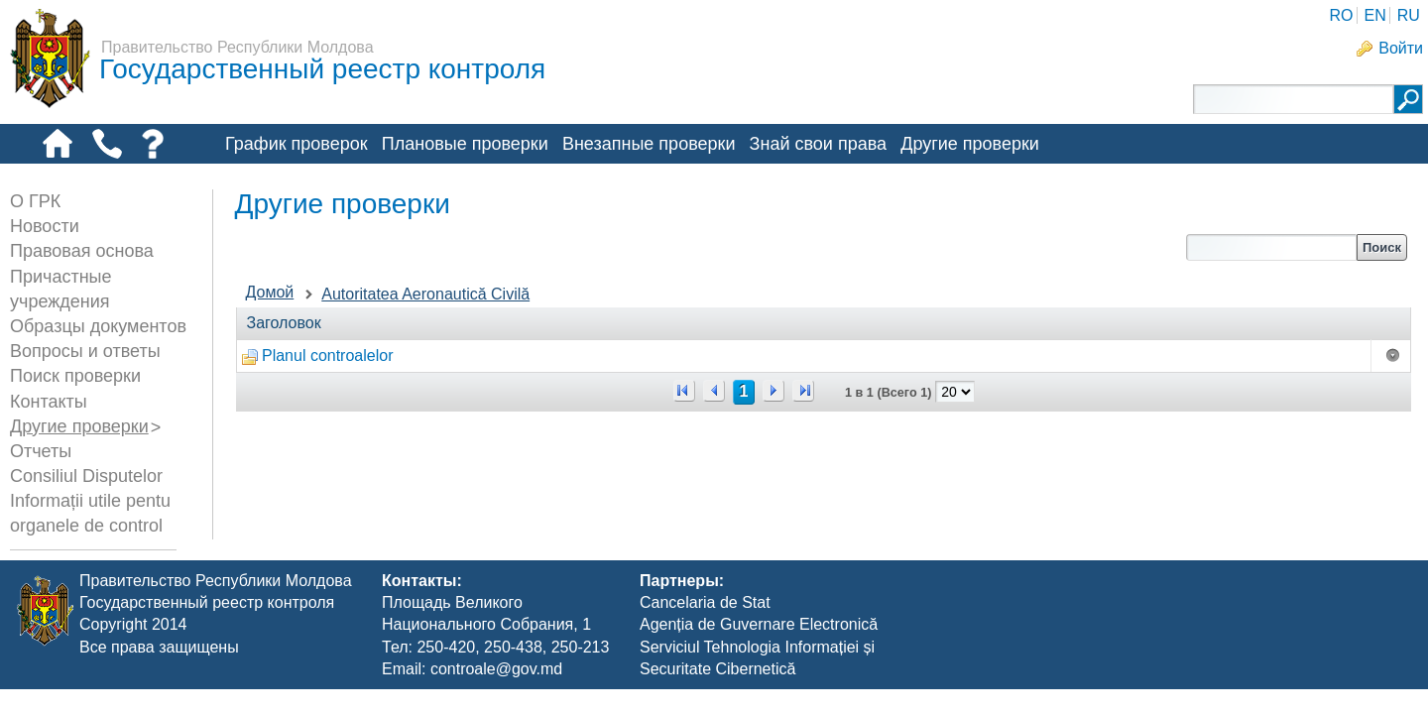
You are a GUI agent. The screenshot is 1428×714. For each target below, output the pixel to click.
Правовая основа (82, 251)
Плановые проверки (465, 144)
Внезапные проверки (649, 144)
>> (803, 391)
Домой (270, 292)
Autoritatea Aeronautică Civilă (425, 294)
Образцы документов (98, 326)
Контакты (48, 402)
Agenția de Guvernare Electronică (759, 650)
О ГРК (35, 201)
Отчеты (40, 451)
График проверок (296, 144)
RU (1408, 15)
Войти (1400, 48)
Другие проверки (969, 144)
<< (684, 391)
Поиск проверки (75, 376)
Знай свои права (818, 144)
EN (1374, 15)
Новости (44, 226)
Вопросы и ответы (85, 351)
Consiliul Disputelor (86, 476)
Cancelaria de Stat (705, 627)
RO (1341, 15)
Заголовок (284, 322)
